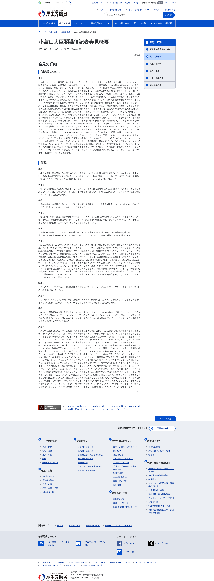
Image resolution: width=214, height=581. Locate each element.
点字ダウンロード (98, 3)
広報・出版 (154, 71)
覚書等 (151, 451)
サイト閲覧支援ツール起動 (120, 3)
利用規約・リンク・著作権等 (53, 556)
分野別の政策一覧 (85, 443)
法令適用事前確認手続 (158, 469)
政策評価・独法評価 (86, 467)
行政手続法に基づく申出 (159, 499)
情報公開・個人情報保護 (159, 488)
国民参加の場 (170, 10)
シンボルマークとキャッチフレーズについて (111, 556)
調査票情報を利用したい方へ (125, 500)
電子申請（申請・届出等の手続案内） (161, 463)
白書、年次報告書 (121, 496)
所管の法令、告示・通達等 (160, 447)
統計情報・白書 (121, 488)
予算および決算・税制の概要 (90, 463)
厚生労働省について (123, 438)
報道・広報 (156, 42)
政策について (84, 438)
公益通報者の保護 (156, 484)
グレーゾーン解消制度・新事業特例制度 (161, 478)
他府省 (60, 519)
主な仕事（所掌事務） (123, 455)
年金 (44, 455)
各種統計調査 (119, 492)
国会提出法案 (154, 443)
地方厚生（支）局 (121, 459)
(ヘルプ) (135, 3)
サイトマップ (153, 10)
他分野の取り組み (50, 459)
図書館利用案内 (93, 519)
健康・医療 (47, 443)
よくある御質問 (135, 10)
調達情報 (152, 473)
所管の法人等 (74, 519)
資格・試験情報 (120, 477)
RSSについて (72, 559)
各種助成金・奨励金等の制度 (90, 451)
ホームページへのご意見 (94, 559)
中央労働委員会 (120, 473)
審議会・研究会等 (85, 455)
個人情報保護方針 (79, 556)
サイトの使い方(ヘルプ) (51, 559)
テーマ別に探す (50, 438)
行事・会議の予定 (157, 78)
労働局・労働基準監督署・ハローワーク (125, 464)
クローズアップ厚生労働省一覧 (118, 519)
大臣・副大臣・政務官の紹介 (125, 443)
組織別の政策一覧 (85, 447)
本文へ (102, 10)
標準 (160, 3)
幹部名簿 (117, 447)
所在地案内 (118, 451)
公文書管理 (153, 495)
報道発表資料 (155, 64)
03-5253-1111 (87, 571)
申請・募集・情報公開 (159, 457)
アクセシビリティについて (147, 556)
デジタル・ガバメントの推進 (161, 491)
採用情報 (117, 481)
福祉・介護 (47, 447)
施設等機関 (118, 469)
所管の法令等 (155, 438)
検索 (170, 15)
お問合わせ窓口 (117, 10)
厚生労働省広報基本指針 (160, 49)
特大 (172, 3)
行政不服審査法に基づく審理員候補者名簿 (161, 504)
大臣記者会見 (155, 56)
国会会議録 (83, 459)
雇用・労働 (47, 451)
